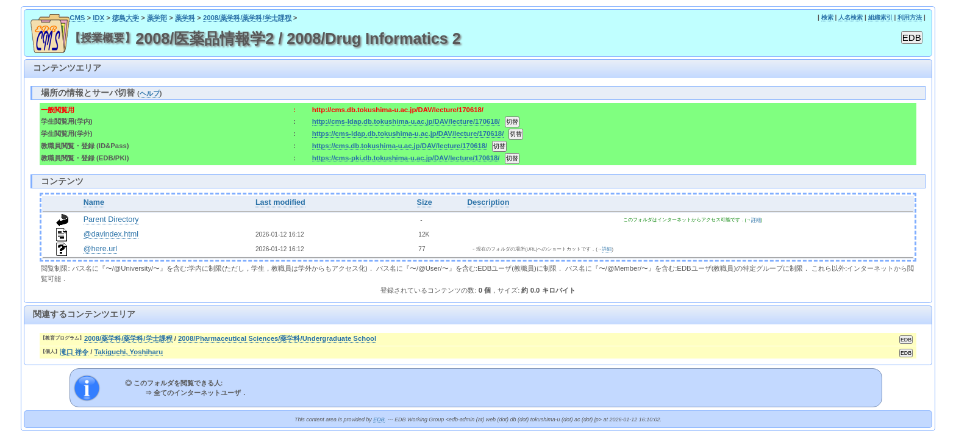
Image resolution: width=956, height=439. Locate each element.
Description (488, 202)
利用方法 (909, 17)
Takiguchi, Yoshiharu (128, 351)
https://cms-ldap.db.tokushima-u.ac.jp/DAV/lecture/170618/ (408, 133)
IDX (98, 17)
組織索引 (880, 17)
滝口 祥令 (74, 351)
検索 (827, 17)
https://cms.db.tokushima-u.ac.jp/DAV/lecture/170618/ (399, 145)
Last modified (280, 202)
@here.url (101, 248)
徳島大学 (125, 17)
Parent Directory (111, 219)
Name (94, 202)
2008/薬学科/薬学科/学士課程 (247, 17)
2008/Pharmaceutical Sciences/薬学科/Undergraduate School (277, 338)
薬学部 (157, 17)
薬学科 (185, 17)
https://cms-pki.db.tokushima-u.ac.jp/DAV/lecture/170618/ (406, 158)
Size (424, 202)
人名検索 (850, 17)
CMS (77, 17)
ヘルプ (150, 93)
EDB (378, 419)
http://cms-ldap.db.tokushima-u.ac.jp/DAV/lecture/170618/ (406, 121)
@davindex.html (111, 234)
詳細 (756, 220)
